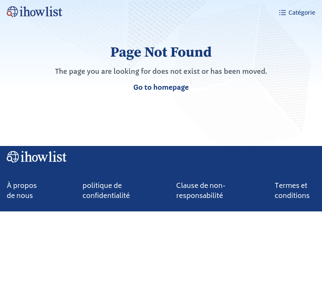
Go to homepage (161, 87)
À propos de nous (22, 191)
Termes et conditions (292, 191)
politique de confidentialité (106, 191)
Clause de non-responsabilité (201, 191)
